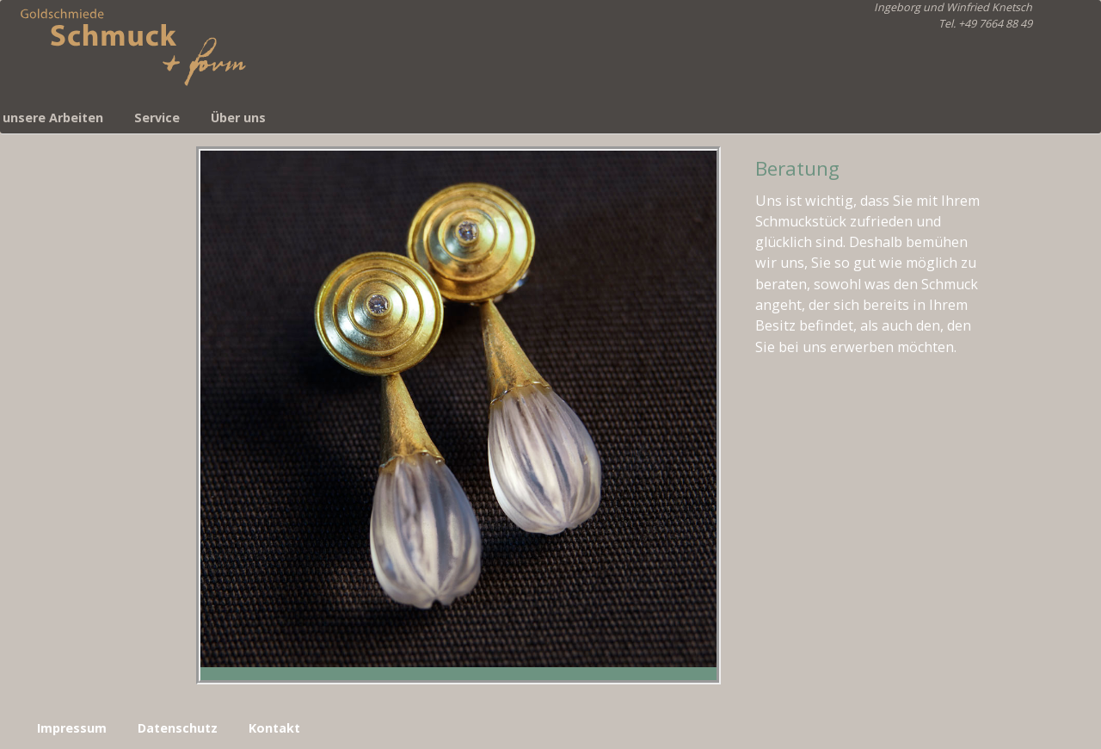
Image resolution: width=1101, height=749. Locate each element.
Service (157, 117)
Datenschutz (178, 728)
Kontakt (274, 728)
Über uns (238, 117)
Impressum (72, 728)
